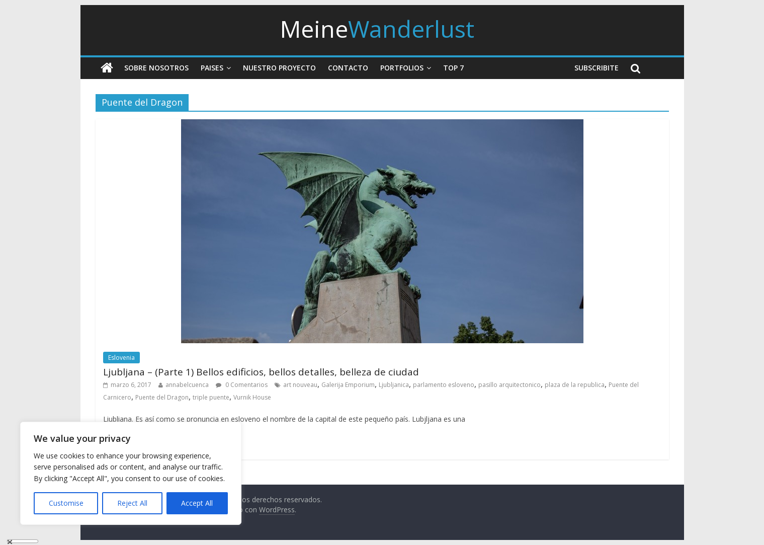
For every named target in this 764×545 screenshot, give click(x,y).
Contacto (348, 67)
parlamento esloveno (443, 384)
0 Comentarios (242, 384)
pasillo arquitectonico (509, 384)
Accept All (197, 503)
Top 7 (453, 67)
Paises (212, 67)
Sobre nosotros (156, 67)
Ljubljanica (394, 384)
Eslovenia (121, 357)
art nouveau (300, 384)
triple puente (211, 397)
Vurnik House (252, 397)
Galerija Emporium (348, 384)
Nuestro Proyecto (279, 67)
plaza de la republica (575, 384)
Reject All (132, 503)
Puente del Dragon (162, 397)
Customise (66, 503)
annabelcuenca (187, 384)
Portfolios (401, 67)
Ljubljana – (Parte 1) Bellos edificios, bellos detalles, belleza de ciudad (261, 371)
